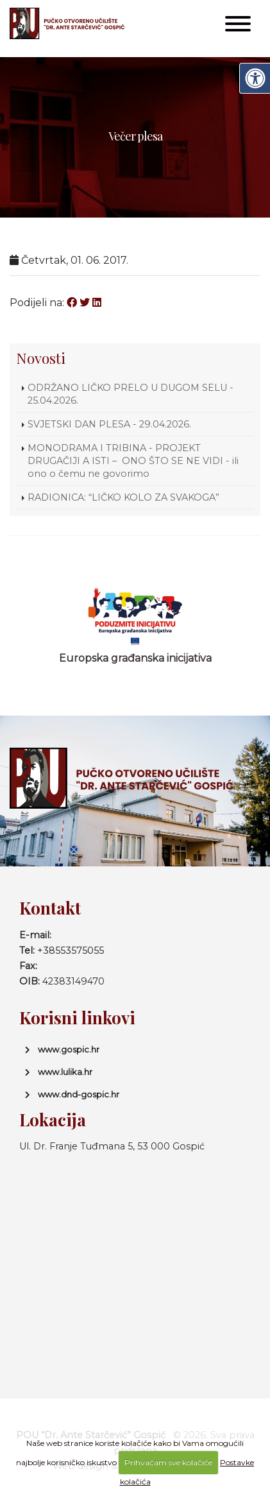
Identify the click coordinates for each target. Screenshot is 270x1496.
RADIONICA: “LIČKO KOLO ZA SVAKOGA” (123, 497)
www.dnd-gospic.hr (78, 1094)
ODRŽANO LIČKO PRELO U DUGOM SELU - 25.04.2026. (130, 394)
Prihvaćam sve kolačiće (168, 1462)
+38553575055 (70, 950)
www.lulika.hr (65, 1072)
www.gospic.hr (68, 1049)
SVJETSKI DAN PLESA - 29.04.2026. (109, 424)
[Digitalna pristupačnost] (254, 78)
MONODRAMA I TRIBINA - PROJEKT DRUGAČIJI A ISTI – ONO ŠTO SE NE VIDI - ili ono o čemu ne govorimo (133, 460)
